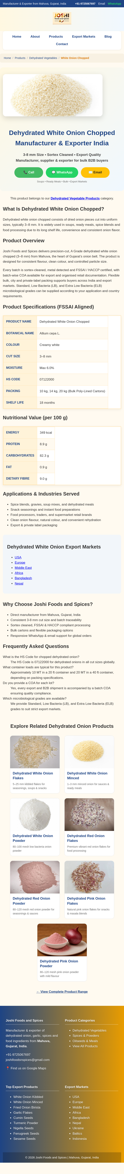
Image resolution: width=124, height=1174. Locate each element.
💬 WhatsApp (62, 172)
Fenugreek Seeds (26, 1133)
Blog (108, 36)
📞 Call (28, 172)
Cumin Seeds (23, 1117)
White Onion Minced (28, 1102)
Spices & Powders (86, 1035)
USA (18, 557)
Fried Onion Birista (26, 1107)
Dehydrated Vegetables (43, 57)
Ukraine (78, 1128)
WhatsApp (114, 3)
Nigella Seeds (23, 1128)
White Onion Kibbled (28, 1097)
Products (56, 36)
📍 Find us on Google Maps (26, 1068)
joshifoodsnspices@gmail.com (28, 1059)
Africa (19, 573)
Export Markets (84, 36)
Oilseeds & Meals (85, 1041)
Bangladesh (23, 578)
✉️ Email (95, 172)
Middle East (23, 567)
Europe (20, 562)
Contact (62, 44)
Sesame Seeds (24, 1138)
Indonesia (80, 1138)
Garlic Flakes (22, 1112)
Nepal (19, 583)
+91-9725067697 (85, 3)
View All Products (85, 1046)
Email (101, 3)
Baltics (77, 1133)
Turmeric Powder (25, 1123)
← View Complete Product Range (62, 991)
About (34, 36)
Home (16, 36)
